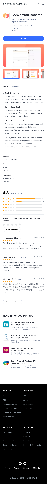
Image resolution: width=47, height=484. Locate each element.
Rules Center (29, 441)
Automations (28, 404)
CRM (25, 396)
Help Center (8, 433)
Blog (4, 437)
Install (23, 38)
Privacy (5, 167)
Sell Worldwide (8, 416)
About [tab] (6, 87)
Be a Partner (8, 449)
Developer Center (10, 445)
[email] (25, 463)
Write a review (12, 229)
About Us (27, 433)
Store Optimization (10, 159)
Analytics (27, 400)
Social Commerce (10, 404)
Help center (7, 171)
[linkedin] (20, 463)
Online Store (8, 396)
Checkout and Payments (12, 408)
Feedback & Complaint (32, 445)
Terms (16, 468)
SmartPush (28, 408)
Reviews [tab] (15, 87)
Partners (27, 437)
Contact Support (9, 182)
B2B (4, 421)
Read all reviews (12, 302)
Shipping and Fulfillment (12, 412)
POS (4, 400)
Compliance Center (10, 441)
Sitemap (26, 468)
